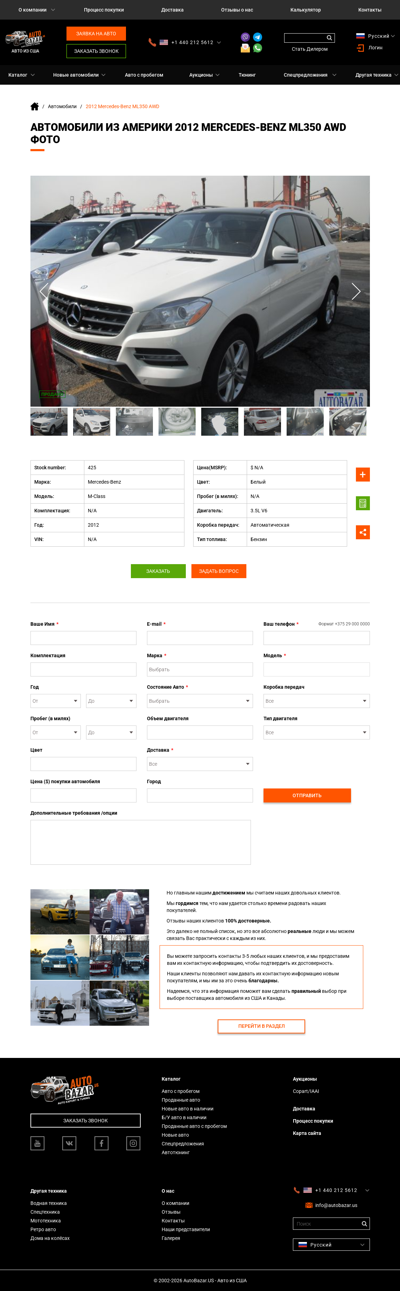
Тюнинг (247, 75)
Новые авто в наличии (187, 1108)
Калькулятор (305, 10)
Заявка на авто (96, 33)
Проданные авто (181, 1100)
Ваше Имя (44, 623)
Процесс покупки (104, 10)
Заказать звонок (96, 51)
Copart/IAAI (306, 1091)
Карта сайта (307, 1133)
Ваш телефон (317, 623)
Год (34, 687)
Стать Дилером (310, 49)
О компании (33, 10)
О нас (168, 1191)
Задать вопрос (220, 571)
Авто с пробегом (144, 75)
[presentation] (317, 760)
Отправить (307, 795)
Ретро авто (43, 1229)
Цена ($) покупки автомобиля (65, 781)
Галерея (171, 1238)
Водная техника (48, 1203)
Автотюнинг (176, 1152)
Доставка (172, 10)
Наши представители (186, 1229)
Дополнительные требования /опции (73, 813)
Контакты (369, 10)
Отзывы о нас (237, 10)
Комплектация (47, 655)
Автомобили (62, 106)
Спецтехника (45, 1212)
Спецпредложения (306, 75)
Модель (275, 655)
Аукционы (201, 75)
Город (154, 781)
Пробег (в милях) (50, 718)
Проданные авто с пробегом (194, 1126)
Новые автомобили (76, 75)
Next (356, 291)
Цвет (36, 750)
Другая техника (374, 75)
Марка (156, 655)
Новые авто (175, 1135)
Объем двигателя (168, 718)
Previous (44, 291)
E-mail (156, 623)
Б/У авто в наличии (184, 1117)
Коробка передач (284, 687)
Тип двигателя (280, 718)
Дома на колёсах (50, 1238)
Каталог (17, 75)
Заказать (157, 571)
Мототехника (45, 1220)
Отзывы (171, 1212)
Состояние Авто (167, 686)
